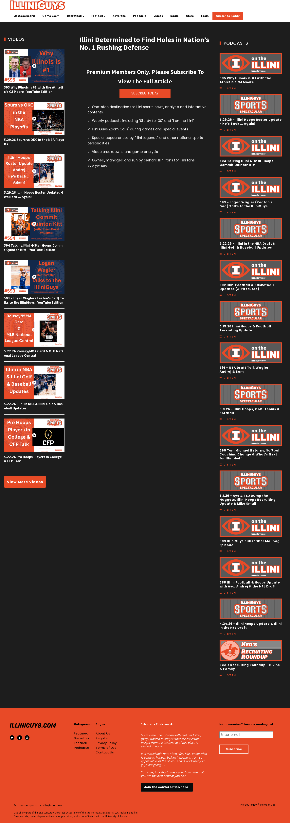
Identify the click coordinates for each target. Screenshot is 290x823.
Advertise (119, 16)
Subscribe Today (228, 16)
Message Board (24, 16)
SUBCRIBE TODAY (145, 93)
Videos (158, 16)
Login (205, 16)
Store (190, 16)
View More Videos (25, 481)
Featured (81, 733)
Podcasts (139, 16)
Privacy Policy (106, 743)
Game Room (51, 16)
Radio (174, 16)
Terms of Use (106, 748)
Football (97, 16)
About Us (103, 733)
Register (102, 738)
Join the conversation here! (167, 787)
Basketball (74, 16)
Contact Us (105, 752)
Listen (230, 88)
